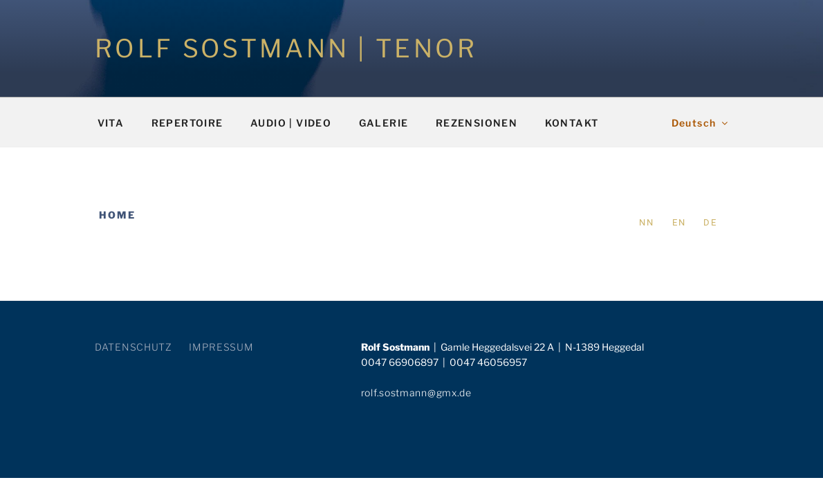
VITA (111, 123)
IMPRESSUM (221, 347)
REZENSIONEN (476, 123)
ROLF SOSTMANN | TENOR (286, 48)
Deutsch (701, 123)
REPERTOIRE (187, 123)
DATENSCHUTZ (133, 347)
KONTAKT (572, 123)
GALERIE (384, 123)
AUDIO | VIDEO (290, 123)
